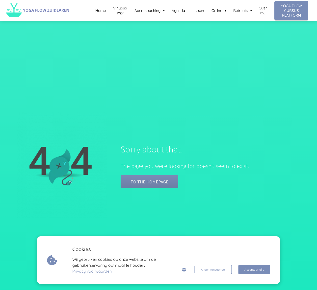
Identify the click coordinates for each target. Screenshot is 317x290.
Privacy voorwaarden (92, 271)
